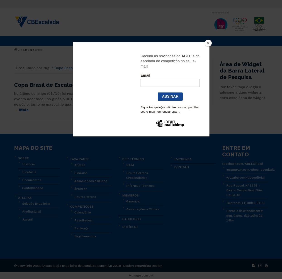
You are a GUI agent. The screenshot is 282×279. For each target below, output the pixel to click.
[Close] (208, 43)
